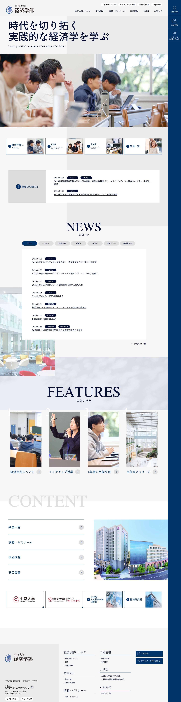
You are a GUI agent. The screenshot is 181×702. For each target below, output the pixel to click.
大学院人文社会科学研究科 (111, 676)
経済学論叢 (105, 658)
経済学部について (83, 11)
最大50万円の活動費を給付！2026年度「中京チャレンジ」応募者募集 (85, 194)
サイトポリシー (12, 699)
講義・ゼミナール (117, 11)
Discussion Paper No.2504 (44, 318)
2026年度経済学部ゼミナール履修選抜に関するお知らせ (57, 284)
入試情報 (174, 25)
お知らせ (158, 11)
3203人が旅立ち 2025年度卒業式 (47, 296)
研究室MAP (69, 665)
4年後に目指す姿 (103, 443)
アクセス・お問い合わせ (150, 661)
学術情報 (134, 11)
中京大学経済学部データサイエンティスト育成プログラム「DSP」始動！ (65, 273)
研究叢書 (14, 572)
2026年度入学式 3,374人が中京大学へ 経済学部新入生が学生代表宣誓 (64, 262)
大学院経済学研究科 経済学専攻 (112, 679)
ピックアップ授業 (64, 443)
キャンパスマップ (126, 4)
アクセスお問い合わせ (174, 38)
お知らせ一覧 (140, 344)
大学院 (146, 11)
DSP (66, 662)
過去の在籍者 (70, 682)
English (156, 4)
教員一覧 (14, 527)
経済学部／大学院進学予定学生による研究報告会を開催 (57, 330)
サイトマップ (27, 699)
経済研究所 (143, 4)
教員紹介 (100, 11)
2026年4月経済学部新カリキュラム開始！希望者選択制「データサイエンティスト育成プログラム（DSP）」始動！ (102, 183)
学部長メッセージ (142, 443)
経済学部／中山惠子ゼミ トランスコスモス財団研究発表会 (59, 307)
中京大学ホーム (108, 4)
